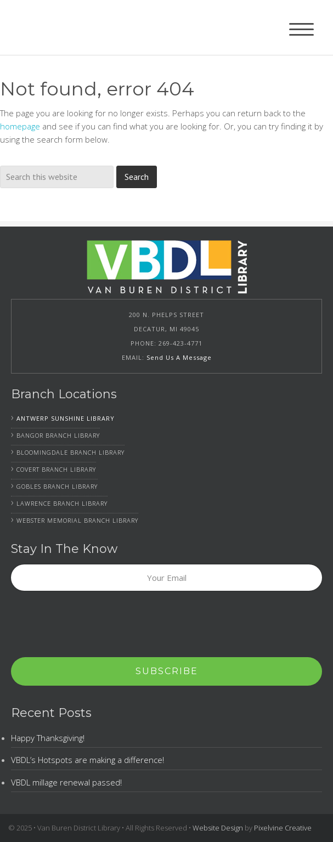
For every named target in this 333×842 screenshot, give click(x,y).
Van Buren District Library (78, 27)
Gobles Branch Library (57, 486)
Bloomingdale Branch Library (70, 452)
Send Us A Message (179, 357)
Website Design (218, 828)
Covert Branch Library (56, 469)
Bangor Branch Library (58, 435)
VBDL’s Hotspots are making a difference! (87, 759)
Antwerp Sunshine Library (65, 418)
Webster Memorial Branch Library (77, 520)
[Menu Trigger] (301, 29)
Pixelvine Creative (283, 828)
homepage (20, 126)
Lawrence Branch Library (62, 503)
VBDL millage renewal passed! (66, 782)
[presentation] (94, 624)
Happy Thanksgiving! (47, 737)
